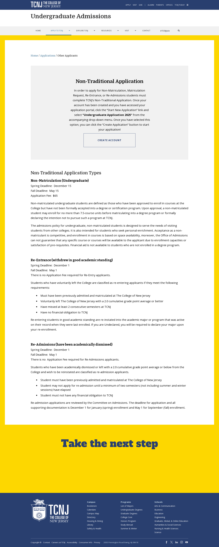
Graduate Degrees (129, 513)
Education (158, 513)
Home (34, 55)
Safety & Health (94, 528)
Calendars (91, 509)
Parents (160, 5)
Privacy (97, 542)
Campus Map (93, 513)
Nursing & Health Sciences (166, 528)
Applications (47, 55)
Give (140, 5)
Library (90, 524)
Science (157, 532)
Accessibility (72, 542)
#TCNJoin (165, 30)
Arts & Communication (164, 506)
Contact (46, 542)
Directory (91, 517)
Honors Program (128, 521)
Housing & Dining (95, 521)
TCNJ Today (180, 5)
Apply (128, 5)
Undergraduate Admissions (71, 16)
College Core (126, 517)
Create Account (109, 140)
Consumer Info (85, 542)
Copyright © (36, 542)
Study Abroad (127, 524)
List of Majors (127, 506)
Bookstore (92, 506)
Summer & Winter (129, 528)
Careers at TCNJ (58, 542)
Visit (135, 5)
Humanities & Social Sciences (167, 524)
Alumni (151, 5)
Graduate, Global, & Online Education (171, 521)
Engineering (159, 517)
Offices (169, 5)
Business (158, 509)
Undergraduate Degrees (131, 509)
